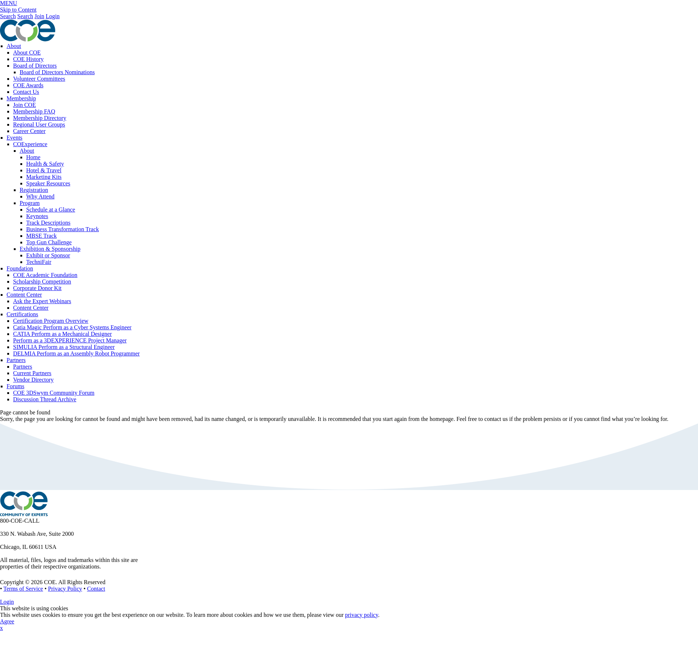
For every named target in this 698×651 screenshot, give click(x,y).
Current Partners (32, 373)
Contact (96, 589)
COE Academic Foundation (45, 275)
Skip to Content (18, 10)
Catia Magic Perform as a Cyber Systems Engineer (72, 327)
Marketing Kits (43, 177)
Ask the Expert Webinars (42, 301)
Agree (7, 621)
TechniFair (38, 262)
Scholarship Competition (42, 281)
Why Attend (40, 196)
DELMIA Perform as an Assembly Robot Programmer (76, 353)
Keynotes (37, 216)
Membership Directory (39, 118)
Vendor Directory (33, 380)
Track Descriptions (48, 223)
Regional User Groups (39, 124)
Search (8, 16)
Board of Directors (35, 66)
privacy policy (361, 615)
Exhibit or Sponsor (48, 255)
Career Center (29, 131)
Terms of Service (23, 589)
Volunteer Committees (39, 79)
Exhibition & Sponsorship (50, 249)
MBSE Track (41, 236)
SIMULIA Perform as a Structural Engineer (64, 347)
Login (53, 16)
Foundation (20, 268)
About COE (27, 52)
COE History (28, 59)
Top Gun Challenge (49, 242)
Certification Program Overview (50, 321)
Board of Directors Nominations (57, 72)
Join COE (24, 105)
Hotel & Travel (43, 170)
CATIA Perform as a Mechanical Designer (62, 334)
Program (30, 203)
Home (33, 157)
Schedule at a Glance (50, 209)
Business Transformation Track (62, 229)
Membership (21, 98)
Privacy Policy (65, 589)
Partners (16, 360)
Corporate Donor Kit (37, 288)
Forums (15, 386)
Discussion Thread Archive (44, 399)
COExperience (30, 144)
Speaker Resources (48, 183)
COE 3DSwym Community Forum (54, 393)
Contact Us (26, 92)
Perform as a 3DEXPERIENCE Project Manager (70, 340)
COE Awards (28, 85)
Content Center (24, 295)
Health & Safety (45, 164)
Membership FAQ (34, 111)
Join (39, 16)
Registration (34, 190)
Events (15, 137)
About (14, 46)
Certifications (22, 314)
